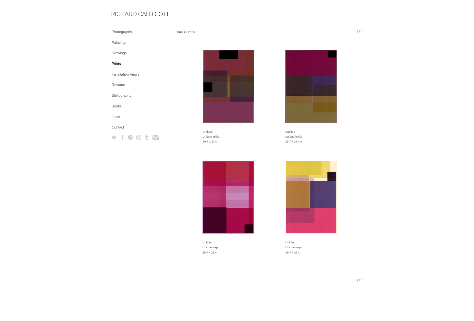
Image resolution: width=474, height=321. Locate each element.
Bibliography (121, 95)
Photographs (122, 32)
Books (117, 106)
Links (116, 117)
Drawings (119, 53)
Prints (116, 64)
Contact (118, 127)
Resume (118, 85)
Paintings (119, 42)
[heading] (128, 14)
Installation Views (125, 74)
